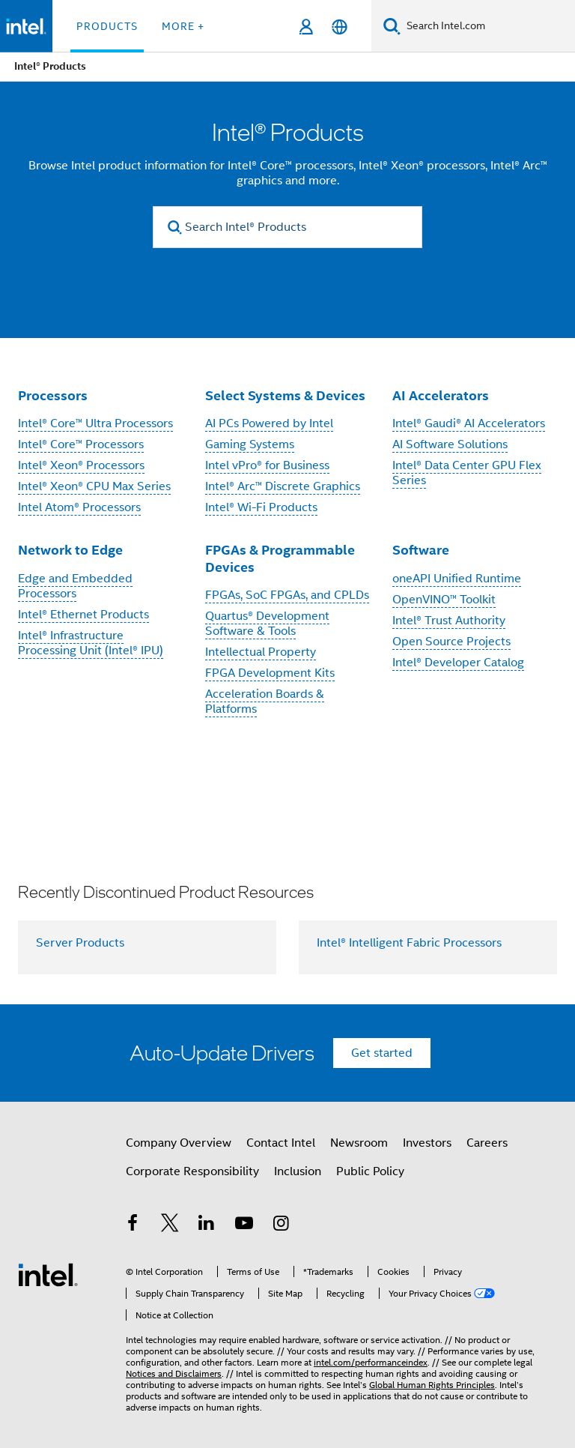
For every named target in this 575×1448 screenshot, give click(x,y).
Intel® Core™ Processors (81, 444)
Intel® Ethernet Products (83, 614)
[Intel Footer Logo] (48, 1274)
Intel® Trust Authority (448, 620)
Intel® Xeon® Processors (81, 465)
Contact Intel (280, 1142)
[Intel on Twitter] (170, 1225)
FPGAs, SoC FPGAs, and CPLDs (287, 595)
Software (420, 549)
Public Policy (370, 1171)
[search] (175, 227)
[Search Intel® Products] (287, 227)
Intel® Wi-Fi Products (261, 507)
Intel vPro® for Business (267, 465)
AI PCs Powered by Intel (269, 423)
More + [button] (183, 26)
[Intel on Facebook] (132, 1225)
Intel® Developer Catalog (458, 662)
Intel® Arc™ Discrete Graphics (282, 486)
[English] (339, 26)
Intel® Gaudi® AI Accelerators (468, 423)
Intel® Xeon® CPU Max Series (94, 486)
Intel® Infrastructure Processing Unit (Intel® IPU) (90, 643)
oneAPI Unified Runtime (456, 578)
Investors (427, 1142)
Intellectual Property (260, 652)
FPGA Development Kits (270, 673)
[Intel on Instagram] (280, 1225)
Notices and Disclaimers (174, 1373)
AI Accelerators (440, 395)
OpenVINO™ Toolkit (444, 599)
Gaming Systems (249, 444)
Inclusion (297, 1171)
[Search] (392, 25)
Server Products (80, 942)
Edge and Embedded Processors (75, 586)
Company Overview (178, 1142)
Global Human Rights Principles (432, 1384)
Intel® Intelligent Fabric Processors (409, 942)
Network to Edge (70, 549)
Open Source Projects (451, 641)
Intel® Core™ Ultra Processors (95, 423)
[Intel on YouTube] (244, 1225)
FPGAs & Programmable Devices (280, 558)
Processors (53, 395)
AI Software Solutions (450, 444)
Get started (382, 1053)
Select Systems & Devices (285, 395)
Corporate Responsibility (192, 1171)
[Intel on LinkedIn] (206, 1225)
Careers (487, 1142)
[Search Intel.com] (488, 26)
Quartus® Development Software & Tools (267, 624)
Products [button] (107, 26)
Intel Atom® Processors (79, 507)
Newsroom (359, 1142)
